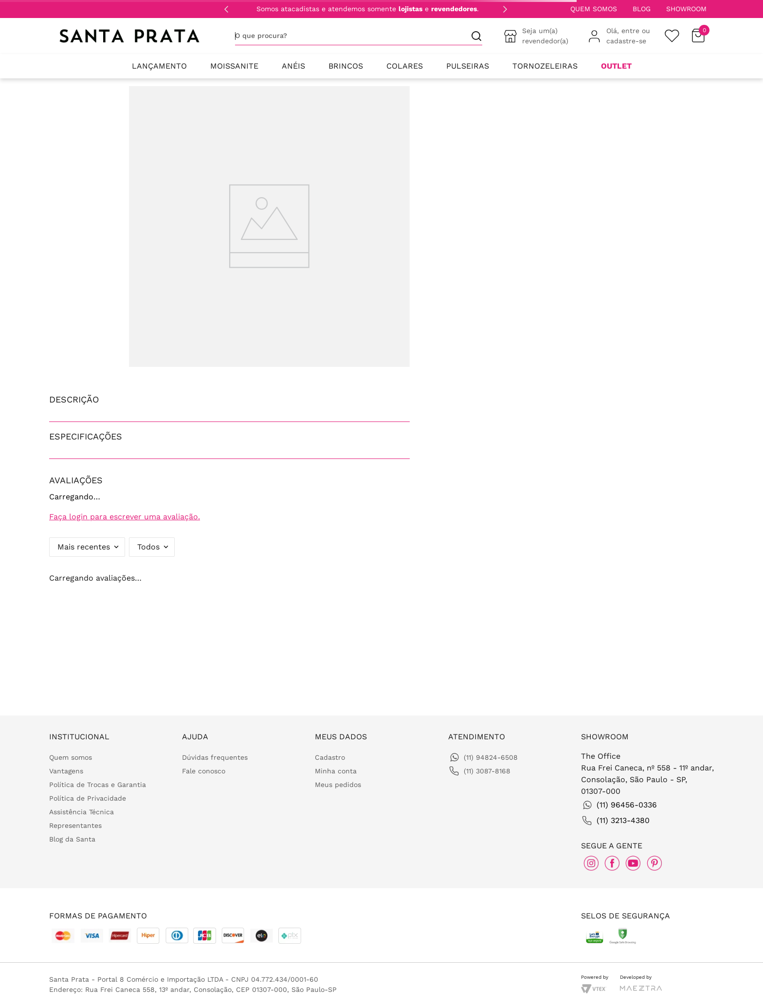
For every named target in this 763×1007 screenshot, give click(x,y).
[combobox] (358, 36)
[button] (229, 399)
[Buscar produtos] (472, 36)
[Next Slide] (505, 9)
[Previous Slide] (226, 9)
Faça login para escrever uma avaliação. (124, 516)
